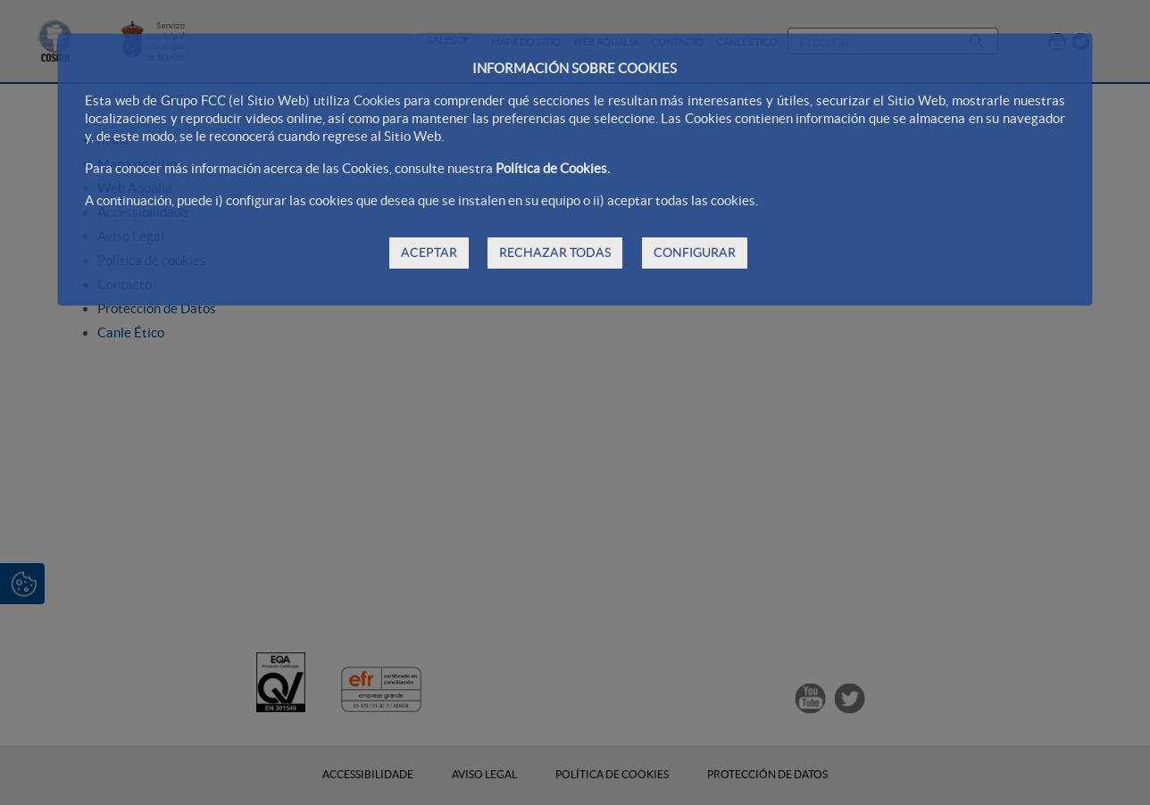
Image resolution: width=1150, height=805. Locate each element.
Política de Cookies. (553, 168)
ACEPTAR (429, 252)
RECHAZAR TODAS (555, 252)
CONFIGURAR (695, 252)
